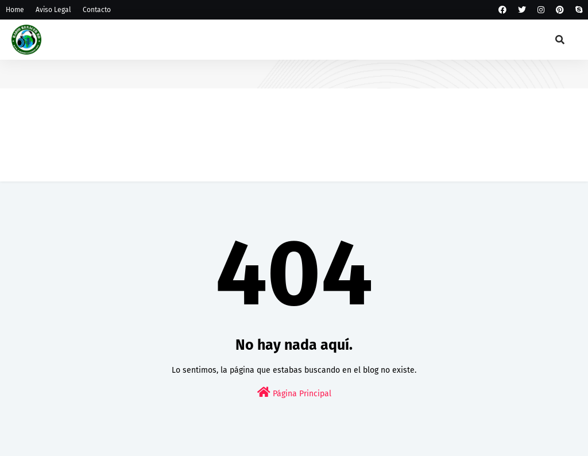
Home (15, 10)
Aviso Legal (53, 10)
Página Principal (294, 393)
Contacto (97, 10)
